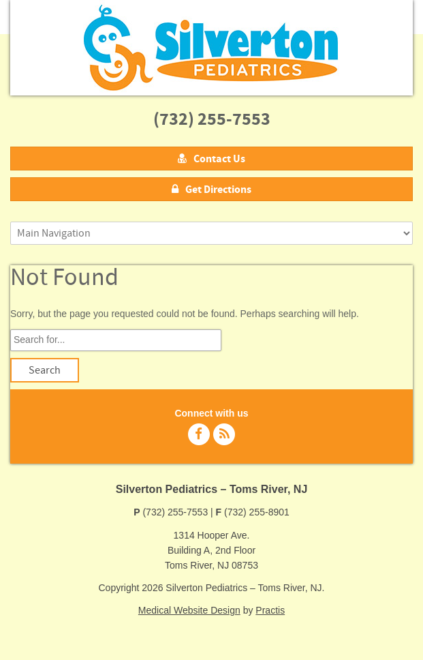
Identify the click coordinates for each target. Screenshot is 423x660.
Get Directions (211, 189)
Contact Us (211, 158)
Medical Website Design (189, 610)
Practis (270, 610)
